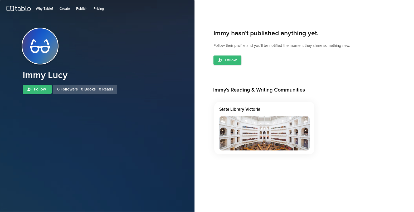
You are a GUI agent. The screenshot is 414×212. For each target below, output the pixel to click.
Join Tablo (402, 6)
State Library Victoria (239, 109)
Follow (37, 89)
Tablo (18, 10)
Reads (107, 89)
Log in (386, 6)
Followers (69, 89)
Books (90, 89)
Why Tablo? (44, 9)
